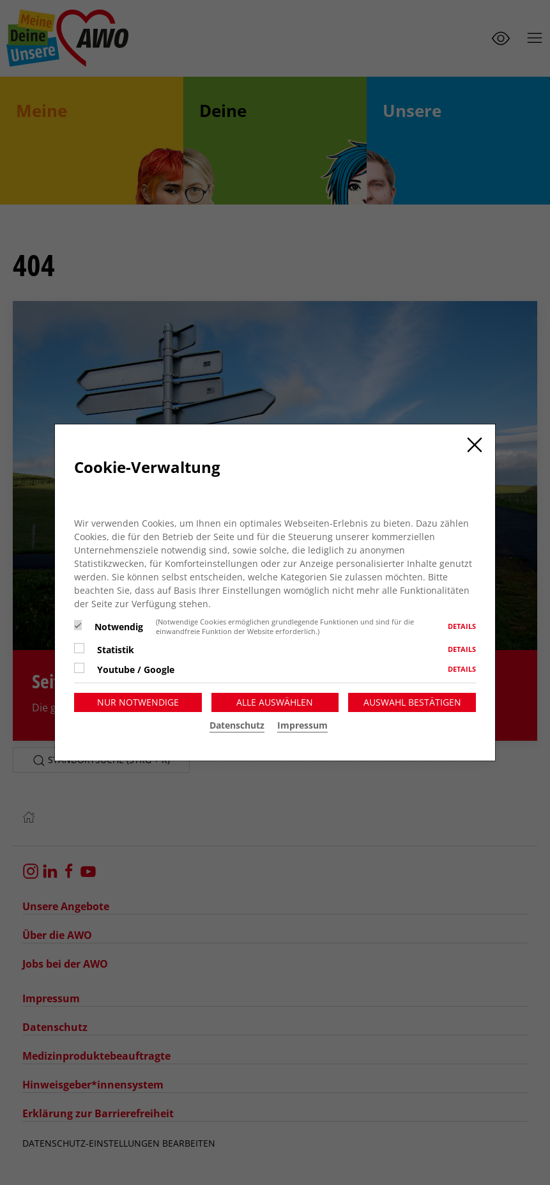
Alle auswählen (274, 702)
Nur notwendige (138, 702)
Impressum (302, 725)
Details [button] (462, 626)
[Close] (474, 445)
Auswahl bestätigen (412, 702)
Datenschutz (237, 725)
